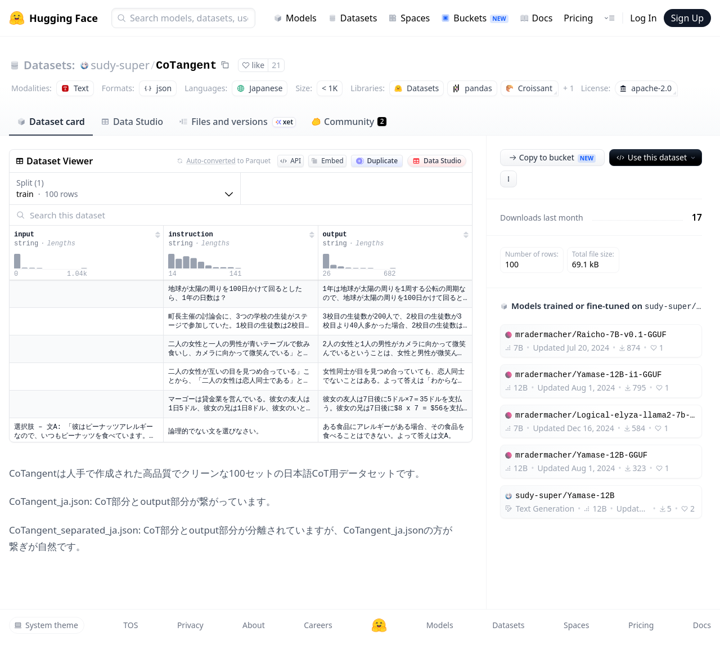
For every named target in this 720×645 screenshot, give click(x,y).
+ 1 (568, 88)
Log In (643, 18)
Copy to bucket (552, 157)
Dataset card (51, 121)
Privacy (190, 625)
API (290, 160)
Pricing (578, 18)
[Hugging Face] (379, 625)
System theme (46, 625)
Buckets (474, 18)
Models (295, 18)
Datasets (352, 18)
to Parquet (224, 160)
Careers (318, 625)
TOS (130, 625)
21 (276, 65)
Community (349, 121)
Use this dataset (656, 157)
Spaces (409, 18)
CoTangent (186, 65)
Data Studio (132, 121)
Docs (536, 18)
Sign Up (687, 18)
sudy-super (120, 65)
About (253, 625)
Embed (327, 160)
